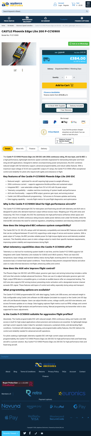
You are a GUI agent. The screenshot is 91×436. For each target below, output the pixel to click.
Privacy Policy (53, 372)
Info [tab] (19, 149)
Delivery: (51, 69)
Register (66, 5)
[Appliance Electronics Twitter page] (26, 433)
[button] (64, 132)
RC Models (11, 25)
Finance (45, 376)
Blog (15, 372)
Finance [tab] (32, 149)
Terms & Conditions (27, 372)
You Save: (77, 52)
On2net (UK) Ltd (59, 427)
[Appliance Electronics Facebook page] (31, 433)
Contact (82, 372)
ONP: (56, 52)
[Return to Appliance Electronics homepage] (12, 4)
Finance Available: (52, 92)
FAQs (64, 372)
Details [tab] (7, 149)
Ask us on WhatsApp (79, 44)
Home (3, 25)
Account (73, 372)
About (8, 372)
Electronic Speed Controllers (24, 25)
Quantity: (56, 77)
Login (60, 5)
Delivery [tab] (44, 149)
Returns (42, 372)
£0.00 (80, 5)
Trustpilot (63, 19)
